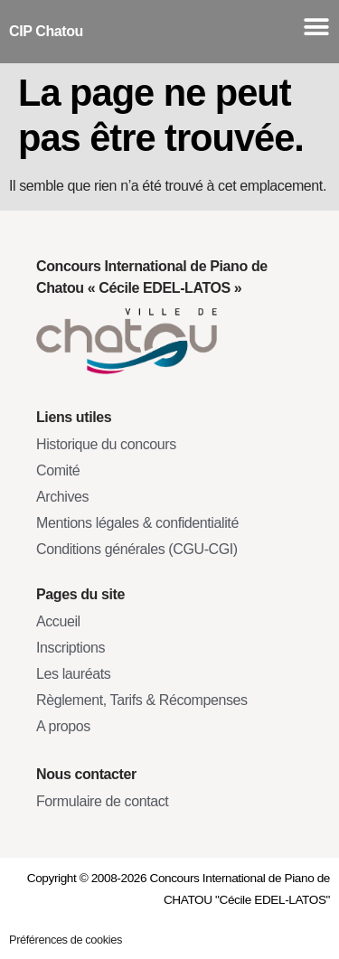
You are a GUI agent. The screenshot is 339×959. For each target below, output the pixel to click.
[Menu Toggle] (316, 27)
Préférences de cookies (65, 939)
